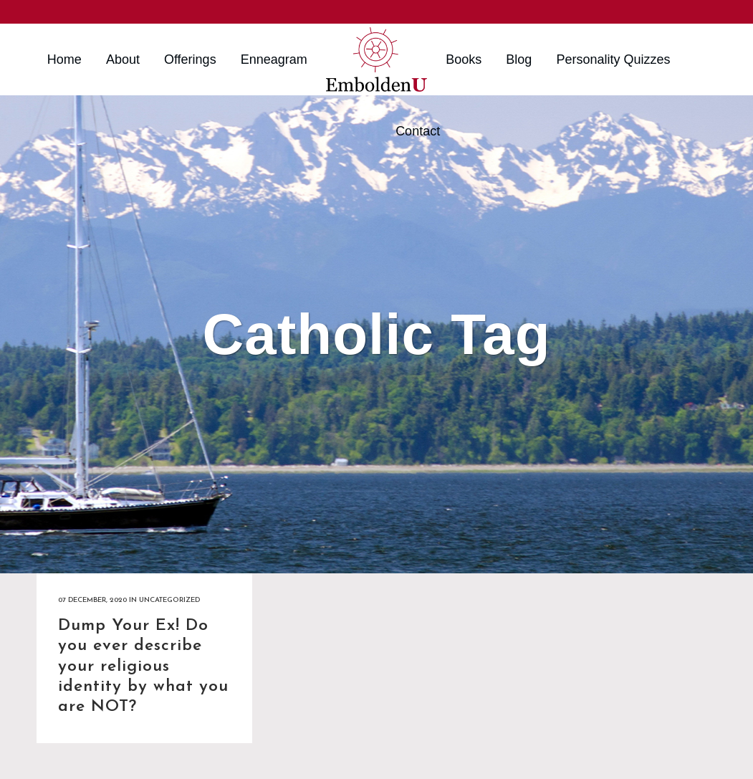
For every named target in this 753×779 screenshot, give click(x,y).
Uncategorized (169, 600)
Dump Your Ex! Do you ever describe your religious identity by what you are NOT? (143, 666)
